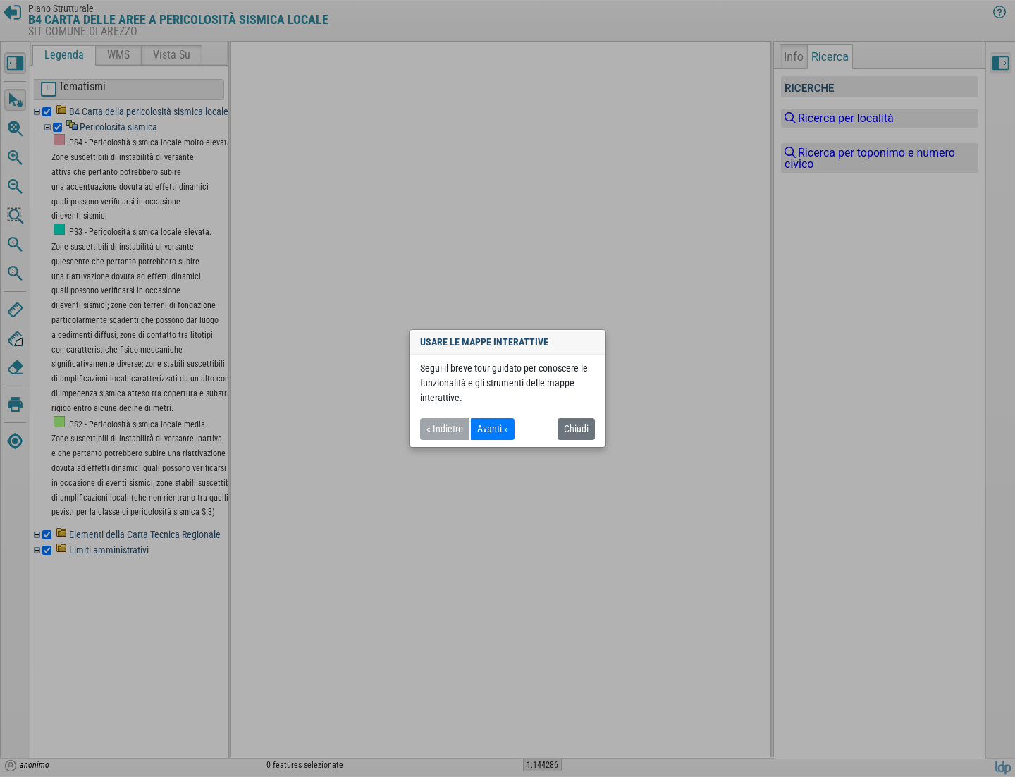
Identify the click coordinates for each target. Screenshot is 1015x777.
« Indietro (444, 428)
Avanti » (492, 428)
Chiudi (576, 428)
